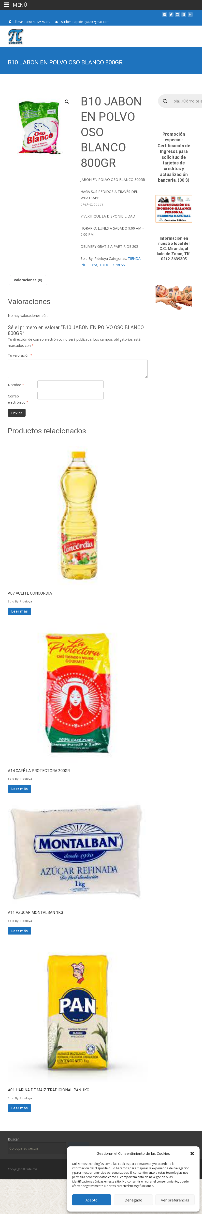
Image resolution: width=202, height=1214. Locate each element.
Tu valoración (20, 355)
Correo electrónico (18, 399)
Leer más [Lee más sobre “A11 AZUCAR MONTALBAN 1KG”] (19, 930)
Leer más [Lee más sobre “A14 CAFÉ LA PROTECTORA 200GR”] (19, 788)
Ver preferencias (175, 1200)
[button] (192, 1153)
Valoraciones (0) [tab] (28, 280)
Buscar (13, 1139)
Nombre (16, 384)
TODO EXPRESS (112, 265)
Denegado (133, 1200)
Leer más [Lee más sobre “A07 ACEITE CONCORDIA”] (19, 611)
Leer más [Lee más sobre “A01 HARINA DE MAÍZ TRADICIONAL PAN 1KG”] (19, 1108)
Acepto (92, 1200)
